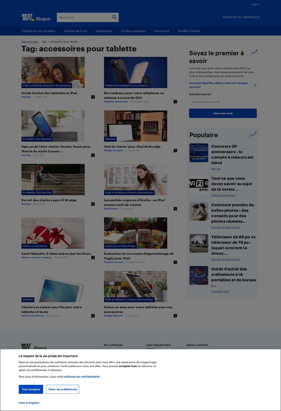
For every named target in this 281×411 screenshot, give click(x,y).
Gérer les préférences (62, 389)
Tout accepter (31, 389)
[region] (140, 380)
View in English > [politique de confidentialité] (29, 402)
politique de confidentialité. (82, 376)
